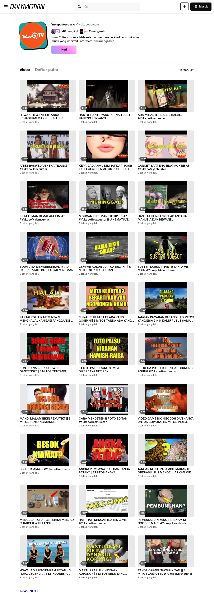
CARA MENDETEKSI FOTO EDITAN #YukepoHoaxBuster (103, 420)
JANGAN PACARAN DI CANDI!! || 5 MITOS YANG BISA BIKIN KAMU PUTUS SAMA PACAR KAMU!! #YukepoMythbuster (166, 319)
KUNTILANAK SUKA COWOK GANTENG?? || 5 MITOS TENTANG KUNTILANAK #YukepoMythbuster (44, 369)
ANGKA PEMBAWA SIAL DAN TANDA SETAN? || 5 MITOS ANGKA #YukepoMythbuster (104, 471)
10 (36, 591)
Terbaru (186, 70)
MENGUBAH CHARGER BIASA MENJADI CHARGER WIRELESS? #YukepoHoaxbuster (47, 521)
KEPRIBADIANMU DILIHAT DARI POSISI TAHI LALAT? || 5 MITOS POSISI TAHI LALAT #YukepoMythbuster (106, 167)
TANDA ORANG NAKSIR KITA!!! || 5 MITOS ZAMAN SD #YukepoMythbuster (165, 572)
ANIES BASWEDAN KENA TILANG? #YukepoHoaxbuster (44, 167)
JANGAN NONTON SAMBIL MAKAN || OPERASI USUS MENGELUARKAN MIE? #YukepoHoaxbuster (165, 471)
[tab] (25, 70)
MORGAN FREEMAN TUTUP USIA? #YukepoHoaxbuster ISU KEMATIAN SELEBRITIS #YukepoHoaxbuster (103, 218)
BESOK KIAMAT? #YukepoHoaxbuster (45, 469)
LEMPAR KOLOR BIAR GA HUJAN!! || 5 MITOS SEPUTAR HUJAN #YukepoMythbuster (105, 268)
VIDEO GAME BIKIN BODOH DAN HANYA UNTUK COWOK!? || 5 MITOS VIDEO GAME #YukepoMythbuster (166, 420)
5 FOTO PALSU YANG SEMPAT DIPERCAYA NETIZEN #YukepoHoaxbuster (100, 369)
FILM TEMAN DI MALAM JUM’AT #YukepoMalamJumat (42, 218)
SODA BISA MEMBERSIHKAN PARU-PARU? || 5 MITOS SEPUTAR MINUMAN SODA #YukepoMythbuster (46, 268)
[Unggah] (184, 7)
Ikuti (64, 50)
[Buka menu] (6, 7)
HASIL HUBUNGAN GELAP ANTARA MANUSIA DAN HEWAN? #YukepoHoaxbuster (162, 218)
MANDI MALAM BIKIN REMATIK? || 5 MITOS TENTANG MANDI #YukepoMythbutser (45, 420)
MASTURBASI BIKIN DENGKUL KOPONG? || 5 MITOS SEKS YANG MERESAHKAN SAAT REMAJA (102, 572)
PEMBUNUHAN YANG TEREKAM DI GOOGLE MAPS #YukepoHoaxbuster (163, 521)
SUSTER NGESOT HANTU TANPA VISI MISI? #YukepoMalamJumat (164, 268)
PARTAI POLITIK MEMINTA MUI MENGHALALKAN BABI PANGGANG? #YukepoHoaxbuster (45, 319)
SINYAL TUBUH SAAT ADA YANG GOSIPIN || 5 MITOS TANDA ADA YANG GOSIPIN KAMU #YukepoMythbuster (105, 319)
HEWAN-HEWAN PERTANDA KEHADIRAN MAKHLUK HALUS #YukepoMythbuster (41, 116)
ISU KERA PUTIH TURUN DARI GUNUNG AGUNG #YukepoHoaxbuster (165, 369)
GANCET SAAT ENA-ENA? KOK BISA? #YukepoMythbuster (163, 167)
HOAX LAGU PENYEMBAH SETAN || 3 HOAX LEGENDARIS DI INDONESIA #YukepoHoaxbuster (45, 572)
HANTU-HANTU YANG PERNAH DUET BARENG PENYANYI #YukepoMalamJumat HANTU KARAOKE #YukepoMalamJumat (107, 116)
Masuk (201, 7)
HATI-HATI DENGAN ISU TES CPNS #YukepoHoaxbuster (103, 521)
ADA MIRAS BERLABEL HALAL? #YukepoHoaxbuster (160, 116)
